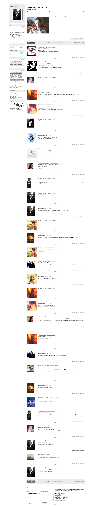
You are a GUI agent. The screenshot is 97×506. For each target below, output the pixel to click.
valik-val (11, 82)
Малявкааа (42, 104)
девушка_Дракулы (43, 47)
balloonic (11, 80)
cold (18, 64)
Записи (11, 4)
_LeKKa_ (11, 79)
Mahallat (11, 77)
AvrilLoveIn (16, 74)
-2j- (10, 72)
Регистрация (29, 491)
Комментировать (31, 42)
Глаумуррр (21, 82)
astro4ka (41, 454)
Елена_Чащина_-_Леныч (14, 84)
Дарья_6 (18, 83)
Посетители (18, 109)
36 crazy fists (15, 61)
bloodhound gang (13, 63)
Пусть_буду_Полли (13, 86)
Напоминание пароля (44, 491)
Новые (82, 42)
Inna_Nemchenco (43, 148)
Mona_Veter (15, 77)
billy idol (13, 62)
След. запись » (60, 42)
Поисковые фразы (19, 110)
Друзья (14, 4)
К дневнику (54, 42)
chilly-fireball (15, 80)
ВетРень (17, 82)
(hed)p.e (11, 61)
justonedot (22, 80)
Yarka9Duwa (19, 78)
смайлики (38, 493)
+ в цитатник (38, 9)
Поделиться (80, 38)
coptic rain (12, 65)
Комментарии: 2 (17, 34)
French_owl (17, 76)
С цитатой (77, 57)
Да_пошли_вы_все (13, 83)
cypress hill (20, 65)
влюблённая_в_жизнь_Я (44, 397)
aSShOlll (15, 79)
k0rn (10, 81)
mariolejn (18, 81)
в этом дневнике (14, 54)
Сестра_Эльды (20, 86)
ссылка (49, 48)
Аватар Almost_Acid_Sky (17, 14)
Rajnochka (12, 78)
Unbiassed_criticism (13, 98)
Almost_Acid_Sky (43, 61)
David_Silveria (19, 75)
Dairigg (15, 75)
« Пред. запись (47, 42)
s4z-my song (12, 38)
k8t (12, 81)
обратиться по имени (52, 47)
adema (21, 61)
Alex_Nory (12, 74)
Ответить (73, 57)
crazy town (16, 65)
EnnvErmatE (12, 76)
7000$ (19, 61)
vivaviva (14, 82)
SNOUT (15, 78)
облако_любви (12, 87)
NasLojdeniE (20, 77)
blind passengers (18, 62)
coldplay (20, 64)
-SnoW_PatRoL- (13, 96)
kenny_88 (14, 81)
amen (11, 62)
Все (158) (23, 70)
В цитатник (82, 57)
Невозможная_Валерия (14, 85)
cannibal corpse (19, 63)
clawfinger (15, 64)
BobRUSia (20, 74)
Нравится (75, 38)
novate (20, 97)
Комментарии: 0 (17, 37)
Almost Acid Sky (10, 6)
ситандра (17, 87)
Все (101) (23, 59)
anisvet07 (18, 79)
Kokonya (20, 76)
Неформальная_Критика (14, 97)
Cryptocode (12, 75)
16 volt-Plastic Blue (13, 41)
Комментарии (19, 4)
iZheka (19, 80)
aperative (22, 79)
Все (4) (23, 26)
